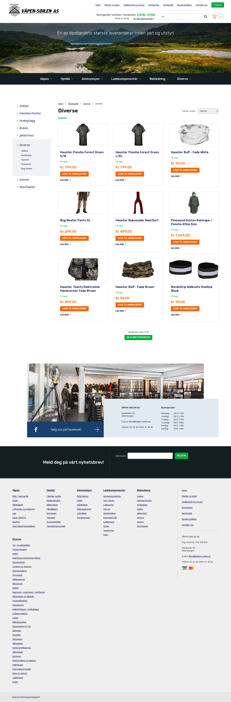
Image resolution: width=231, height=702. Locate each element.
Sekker (15, 587)
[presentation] (150, 466)
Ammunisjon (90, 79)
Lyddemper (17, 677)
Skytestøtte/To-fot (21, 626)
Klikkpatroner (18, 579)
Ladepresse (108, 521)
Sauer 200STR (19, 517)
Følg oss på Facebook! (66, 429)
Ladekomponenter (124, 79)
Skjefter (16, 521)
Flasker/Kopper (19, 549)
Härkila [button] (24, 150)
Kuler (105, 534)
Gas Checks (108, 500)
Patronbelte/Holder (21, 669)
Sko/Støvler (27, 187)
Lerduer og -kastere (21, 566)
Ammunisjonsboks (112, 496)
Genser (24, 179)
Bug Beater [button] (26, 168)
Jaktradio (16, 630)
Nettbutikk (168, 5)
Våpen (44, 79)
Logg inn (218, 4)
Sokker (24, 105)
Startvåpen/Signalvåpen (23, 526)
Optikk (65, 79)
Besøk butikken (184, 5)
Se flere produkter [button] (138, 337)
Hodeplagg (27, 120)
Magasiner (17, 639)
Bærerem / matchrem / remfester (28, 592)
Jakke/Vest (26, 135)
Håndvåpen (17, 504)
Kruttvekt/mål (110, 517)
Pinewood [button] (26, 164)
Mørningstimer (19, 622)
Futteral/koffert (19, 600)
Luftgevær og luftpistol (23, 509)
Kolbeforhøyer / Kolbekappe (25, 609)
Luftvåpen (82, 513)
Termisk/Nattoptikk (56, 526)
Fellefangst (17, 664)
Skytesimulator (19, 570)
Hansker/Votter (30, 113)
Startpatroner (83, 517)
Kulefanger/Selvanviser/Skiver (26, 558)
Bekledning (157, 79)
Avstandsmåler (54, 521)
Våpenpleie (17, 643)
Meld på (181, 455)
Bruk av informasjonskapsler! (26, 697)
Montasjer (52, 513)
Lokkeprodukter (20, 613)
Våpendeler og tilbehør (23, 596)
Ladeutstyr (108, 504)
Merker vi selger (112, 5)
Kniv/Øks (16, 634)
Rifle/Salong (82, 496)
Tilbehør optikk (54, 496)
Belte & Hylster (19, 673)
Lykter (15, 617)
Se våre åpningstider (143, 18)
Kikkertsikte (52, 504)
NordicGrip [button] (26, 155)
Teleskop (51, 517)
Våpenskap (17, 652)
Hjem (98, 5)
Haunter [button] (25, 159)
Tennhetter (108, 530)
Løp (14, 513)
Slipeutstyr (17, 583)
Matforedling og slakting (24, 660)
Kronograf (17, 575)
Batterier (16, 656)
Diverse (182, 79)
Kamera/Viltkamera (21, 647)
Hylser (106, 526)
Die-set (106, 509)
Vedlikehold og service (134, 5)
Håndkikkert (52, 509)
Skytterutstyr (18, 562)
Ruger (15, 681)
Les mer (64, 180)
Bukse (23, 128)
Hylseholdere (109, 513)
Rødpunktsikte (53, 500)
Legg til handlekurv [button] (74, 174)
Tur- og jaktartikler (21, 545)
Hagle (15, 500)
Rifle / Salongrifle (20, 496)
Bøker (15, 553)
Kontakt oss (202, 5)
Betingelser (153, 5)
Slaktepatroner (84, 509)
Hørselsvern (18, 605)
